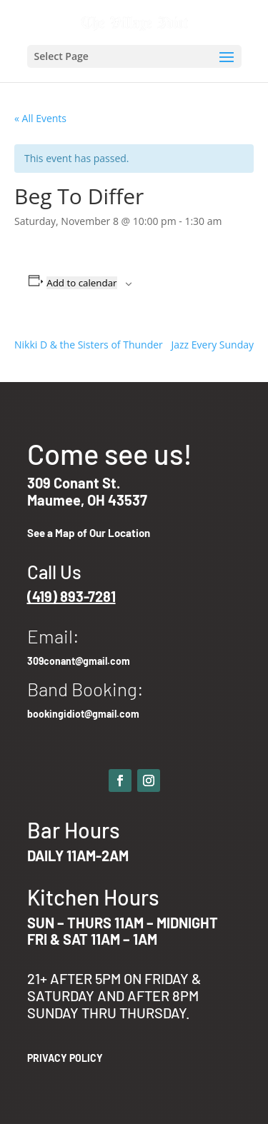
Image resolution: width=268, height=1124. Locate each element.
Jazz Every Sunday (212, 344)
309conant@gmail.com (78, 661)
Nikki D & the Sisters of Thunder (88, 344)
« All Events (40, 118)
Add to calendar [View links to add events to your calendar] (81, 282)
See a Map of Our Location (88, 532)
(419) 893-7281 (71, 596)
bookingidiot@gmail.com (83, 714)
